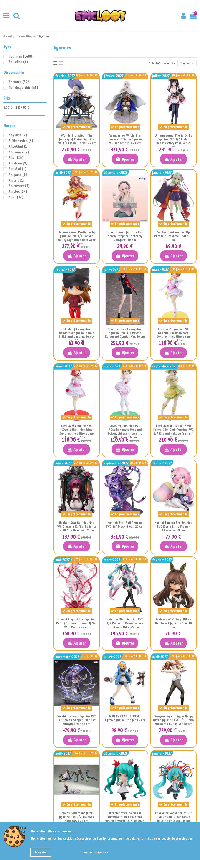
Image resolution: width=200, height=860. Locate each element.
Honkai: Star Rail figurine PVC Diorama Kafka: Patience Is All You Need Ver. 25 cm (76, 527)
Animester (19, 185)
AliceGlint (18, 146)
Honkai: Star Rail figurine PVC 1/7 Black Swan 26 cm (125, 525)
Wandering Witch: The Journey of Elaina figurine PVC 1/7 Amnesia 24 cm (125, 139)
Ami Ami (17, 168)
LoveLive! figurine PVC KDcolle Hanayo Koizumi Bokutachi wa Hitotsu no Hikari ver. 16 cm (125, 431)
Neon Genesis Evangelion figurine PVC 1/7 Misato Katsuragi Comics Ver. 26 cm (125, 333)
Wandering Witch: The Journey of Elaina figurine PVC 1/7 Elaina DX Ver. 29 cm (76, 139)
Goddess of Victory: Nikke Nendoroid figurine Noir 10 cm (173, 623)
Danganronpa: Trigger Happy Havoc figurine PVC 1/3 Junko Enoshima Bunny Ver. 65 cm (173, 720)
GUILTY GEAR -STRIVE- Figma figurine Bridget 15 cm (125, 718)
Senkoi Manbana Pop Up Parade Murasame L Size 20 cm (173, 236)
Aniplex (18, 191)
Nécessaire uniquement (96, 852)
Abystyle (18, 134)
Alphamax (19, 151)
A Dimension (21, 140)
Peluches (18, 61)
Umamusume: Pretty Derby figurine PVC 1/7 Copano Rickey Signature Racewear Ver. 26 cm (76, 238)
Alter (16, 157)
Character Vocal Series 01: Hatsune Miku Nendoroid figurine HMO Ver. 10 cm (173, 817)
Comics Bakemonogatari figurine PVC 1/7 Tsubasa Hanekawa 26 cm (76, 817)
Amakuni (18, 163)
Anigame (19, 174)
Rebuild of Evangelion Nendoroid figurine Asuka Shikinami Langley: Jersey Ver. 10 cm (76, 335)
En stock (20, 81)
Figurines (21, 56)
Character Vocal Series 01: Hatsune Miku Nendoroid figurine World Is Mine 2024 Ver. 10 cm (124, 819)
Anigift (16, 180)
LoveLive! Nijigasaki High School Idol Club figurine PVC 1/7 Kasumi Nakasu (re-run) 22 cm (173, 431)
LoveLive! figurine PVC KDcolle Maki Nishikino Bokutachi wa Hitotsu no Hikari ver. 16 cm (76, 431)
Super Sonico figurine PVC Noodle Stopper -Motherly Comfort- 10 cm (125, 236)
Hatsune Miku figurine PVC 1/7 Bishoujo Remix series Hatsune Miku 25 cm (124, 623)
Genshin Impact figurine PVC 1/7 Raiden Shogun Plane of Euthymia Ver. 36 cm (76, 720)
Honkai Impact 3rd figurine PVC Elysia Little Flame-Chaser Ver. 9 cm (173, 527)
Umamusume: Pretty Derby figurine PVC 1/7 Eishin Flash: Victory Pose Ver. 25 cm (173, 141)
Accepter (41, 852)
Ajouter (76, 159)
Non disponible (23, 87)
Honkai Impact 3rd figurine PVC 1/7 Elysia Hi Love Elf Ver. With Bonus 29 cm (76, 623)
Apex (16, 197)
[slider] (5, 115)
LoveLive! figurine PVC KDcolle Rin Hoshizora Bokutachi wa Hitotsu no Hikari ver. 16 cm (173, 335)
